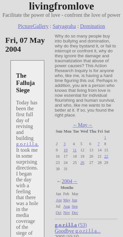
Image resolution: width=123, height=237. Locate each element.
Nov (66, 212)
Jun (74, 200)
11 (75, 150)
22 (106, 156)
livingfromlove (61, 6)
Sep (75, 206)
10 (66, 150)
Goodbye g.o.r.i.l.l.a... (78, 231)
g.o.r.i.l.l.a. (27, 144)
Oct (58, 212)
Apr (59, 200)
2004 (67, 181)
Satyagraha (64, 26)
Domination (92, 26)
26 (82, 162)
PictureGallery (33, 26)
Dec (75, 212)
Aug (66, 206)
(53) (71, 225)
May (82, 125)
